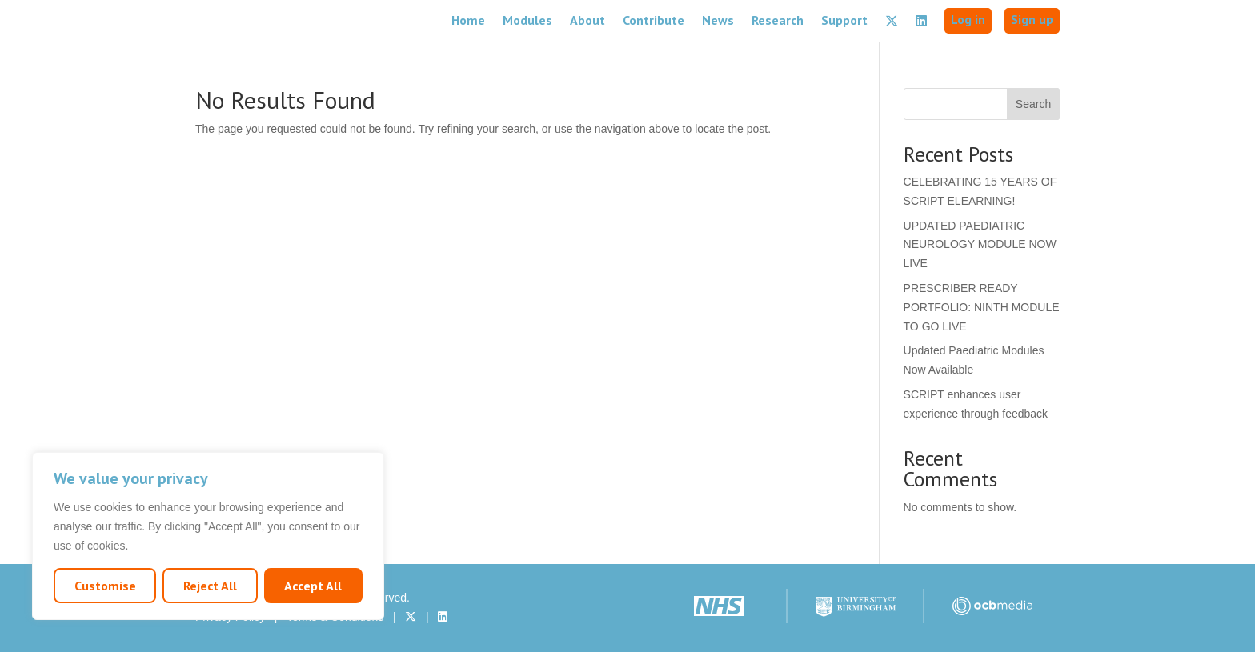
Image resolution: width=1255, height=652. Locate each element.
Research (778, 20)
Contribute (653, 20)
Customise (105, 586)
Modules (527, 20)
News (718, 20)
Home (468, 20)
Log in (968, 19)
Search (1033, 104)
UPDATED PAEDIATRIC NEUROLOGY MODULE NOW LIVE (980, 244)
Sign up (1032, 19)
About (587, 20)
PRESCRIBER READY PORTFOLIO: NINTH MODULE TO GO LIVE (982, 307)
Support (844, 20)
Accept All (313, 586)
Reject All (210, 586)
